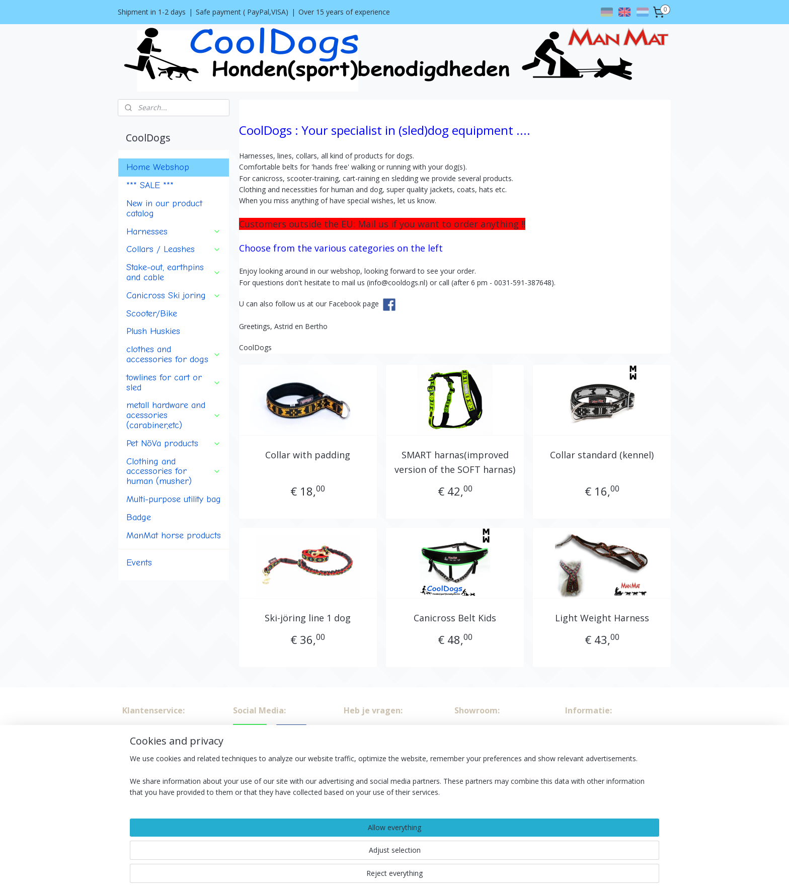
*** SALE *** (150, 185)
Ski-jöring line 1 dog (308, 618)
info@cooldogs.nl (610, 763)
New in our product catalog (164, 208)
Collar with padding (307, 455)
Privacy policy (144, 774)
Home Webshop (157, 167)
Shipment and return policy (165, 763)
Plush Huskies (153, 331)
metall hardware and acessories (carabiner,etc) (173, 415)
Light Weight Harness (602, 618)
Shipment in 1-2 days (152, 12)
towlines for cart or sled (173, 382)
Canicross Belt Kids (455, 618)
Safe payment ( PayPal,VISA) (242, 12)
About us (136, 729)
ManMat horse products (173, 535)
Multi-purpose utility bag (173, 499)
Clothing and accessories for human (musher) (173, 471)
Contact (135, 752)
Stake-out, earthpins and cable (173, 272)
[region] (328, 861)
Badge (138, 517)
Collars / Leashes (173, 249)
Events (139, 562)
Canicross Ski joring (173, 295)
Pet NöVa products (173, 443)
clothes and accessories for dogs (173, 354)
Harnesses (173, 231)
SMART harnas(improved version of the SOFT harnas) (455, 462)
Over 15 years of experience (344, 12)
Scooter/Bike (151, 313)
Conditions (139, 740)
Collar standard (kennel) (602, 455)
